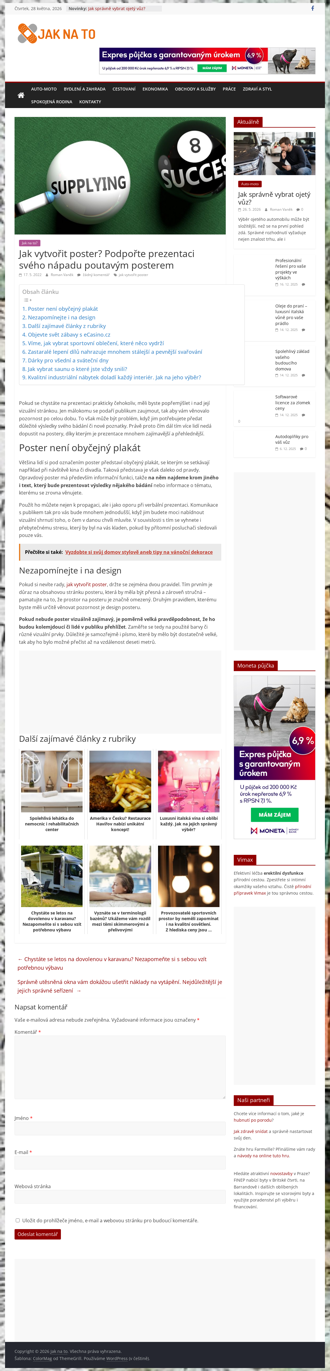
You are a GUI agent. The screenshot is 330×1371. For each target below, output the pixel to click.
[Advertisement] (120, 692)
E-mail (23, 1152)
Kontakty (90, 101)
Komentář (28, 1032)
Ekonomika (155, 89)
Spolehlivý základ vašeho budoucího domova (292, 360)
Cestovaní (124, 89)
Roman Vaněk (62, 274)
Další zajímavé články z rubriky (67, 325)
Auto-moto (44, 89)
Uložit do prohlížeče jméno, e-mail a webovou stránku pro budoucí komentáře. (110, 1220)
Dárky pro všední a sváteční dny (68, 360)
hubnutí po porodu (253, 1120)
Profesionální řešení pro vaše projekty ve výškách (290, 269)
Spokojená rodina (51, 101)
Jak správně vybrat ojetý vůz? (116, 8)
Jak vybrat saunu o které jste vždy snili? (77, 369)
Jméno (24, 1118)
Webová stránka (33, 1186)
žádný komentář (93, 274)
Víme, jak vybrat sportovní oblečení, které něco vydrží (96, 343)
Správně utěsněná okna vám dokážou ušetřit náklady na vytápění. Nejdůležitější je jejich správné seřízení (120, 986)
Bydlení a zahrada (84, 89)
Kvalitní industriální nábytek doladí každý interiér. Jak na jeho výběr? (114, 377)
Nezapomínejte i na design (61, 317)
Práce (229, 89)
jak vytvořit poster (133, 274)
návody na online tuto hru (263, 1155)
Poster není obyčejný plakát (63, 308)
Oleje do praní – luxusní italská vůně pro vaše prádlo (291, 314)
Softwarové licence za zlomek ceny (292, 402)
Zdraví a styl (257, 89)
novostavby (281, 1173)
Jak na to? (29, 242)
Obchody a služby (195, 89)
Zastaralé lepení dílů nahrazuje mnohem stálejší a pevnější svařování (115, 351)
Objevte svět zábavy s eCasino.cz (69, 334)
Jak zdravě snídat (251, 1131)
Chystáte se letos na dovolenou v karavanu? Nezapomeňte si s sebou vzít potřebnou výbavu (112, 963)
